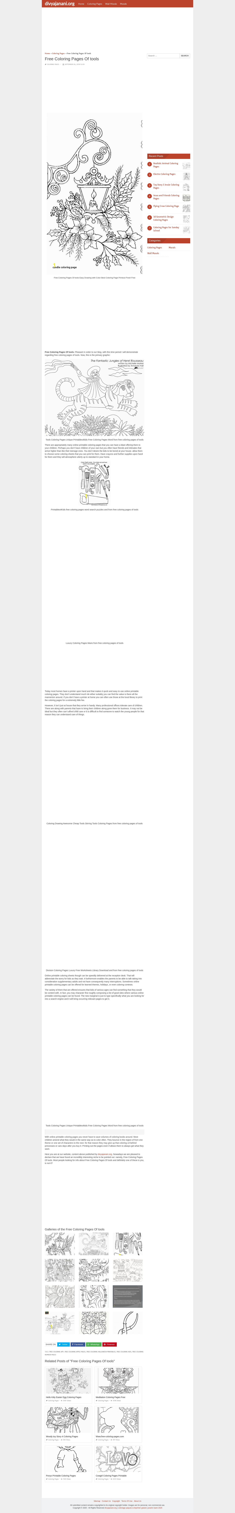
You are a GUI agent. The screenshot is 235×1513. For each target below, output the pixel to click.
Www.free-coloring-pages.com (110, 1436)
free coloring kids (124, 1352)
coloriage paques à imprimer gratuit (132, 1508)
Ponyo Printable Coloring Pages (61, 1476)
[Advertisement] (117, 31)
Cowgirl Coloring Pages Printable (111, 1476)
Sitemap (97, 1501)
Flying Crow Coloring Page (166, 206)
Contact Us (106, 1501)
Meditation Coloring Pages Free (110, 1397)
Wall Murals (111, 3)
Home (81, 3)
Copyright (116, 1501)
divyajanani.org (59, 3)
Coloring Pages (94, 3)
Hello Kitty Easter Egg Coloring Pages (63, 1397)
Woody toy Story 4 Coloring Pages (62, 1436)
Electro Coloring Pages (164, 174)
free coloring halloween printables (101, 1352)
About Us (137, 1501)
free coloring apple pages (75, 1352)
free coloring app (56, 1352)
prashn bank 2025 (155, 1508)
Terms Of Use (126, 1501)
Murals (123, 3)
